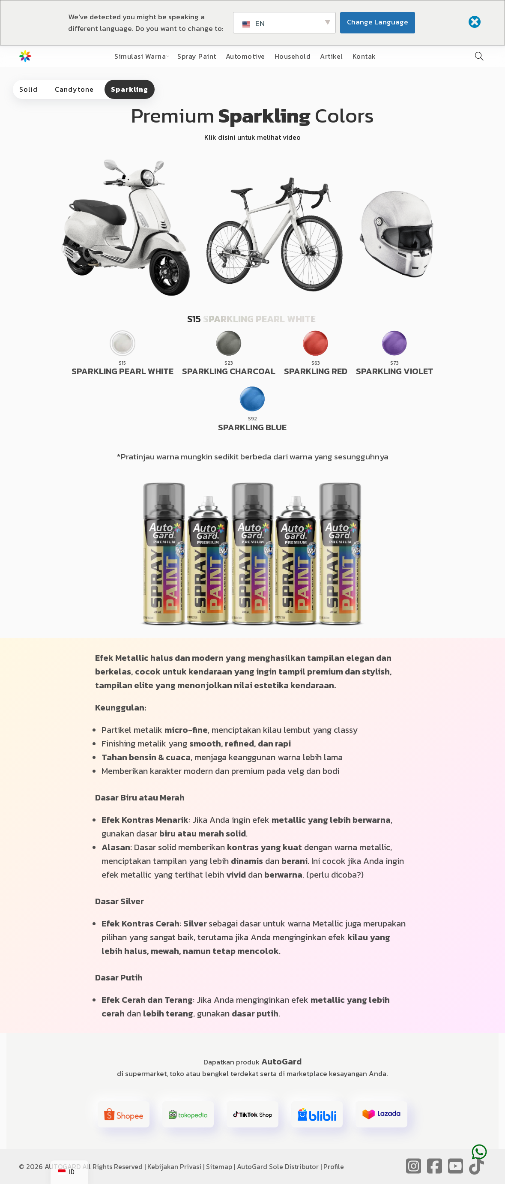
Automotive (245, 56)
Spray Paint (196, 56)
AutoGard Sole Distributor (278, 1166)
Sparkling (129, 89)
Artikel (331, 56)
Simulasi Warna (140, 56)
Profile (333, 1166)
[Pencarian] (479, 56)
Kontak (364, 56)
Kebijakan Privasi (174, 1166)
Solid (28, 89)
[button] (123, 1114)
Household (293, 56)
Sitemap (219, 1166)
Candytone (74, 89)
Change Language (377, 21)
